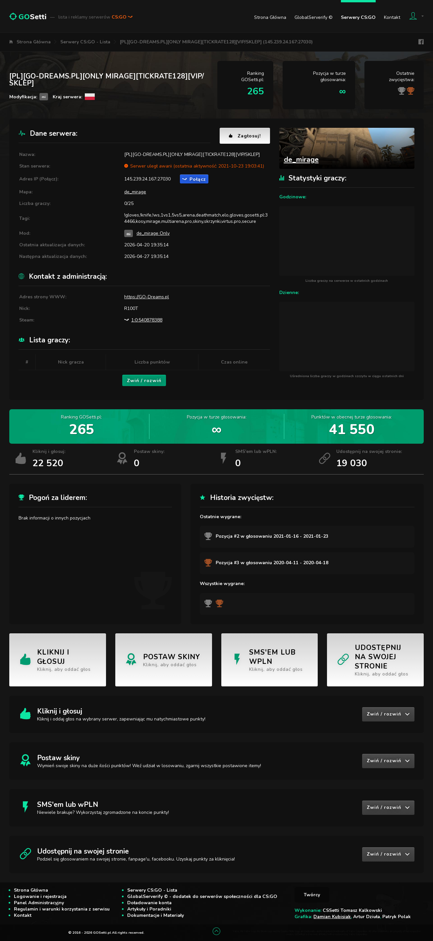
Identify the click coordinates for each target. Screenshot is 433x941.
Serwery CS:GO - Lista (85, 42)
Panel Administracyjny (39, 903)
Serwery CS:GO (358, 17)
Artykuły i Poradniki (149, 909)
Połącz (194, 179)
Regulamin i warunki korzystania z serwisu (62, 909)
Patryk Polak (396, 917)
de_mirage (135, 192)
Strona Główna (270, 17)
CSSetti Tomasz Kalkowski (352, 910)
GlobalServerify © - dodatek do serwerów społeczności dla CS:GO (202, 896)
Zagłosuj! (245, 136)
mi (129, 233)
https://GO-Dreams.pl (146, 297)
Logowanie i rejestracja (40, 896)
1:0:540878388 (143, 320)
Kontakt (392, 17)
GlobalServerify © (314, 17)
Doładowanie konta (149, 903)
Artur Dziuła (366, 917)
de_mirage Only (153, 233)
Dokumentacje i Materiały (155, 915)
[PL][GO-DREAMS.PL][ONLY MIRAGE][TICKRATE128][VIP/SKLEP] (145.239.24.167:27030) (216, 42)
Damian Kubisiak (332, 917)
